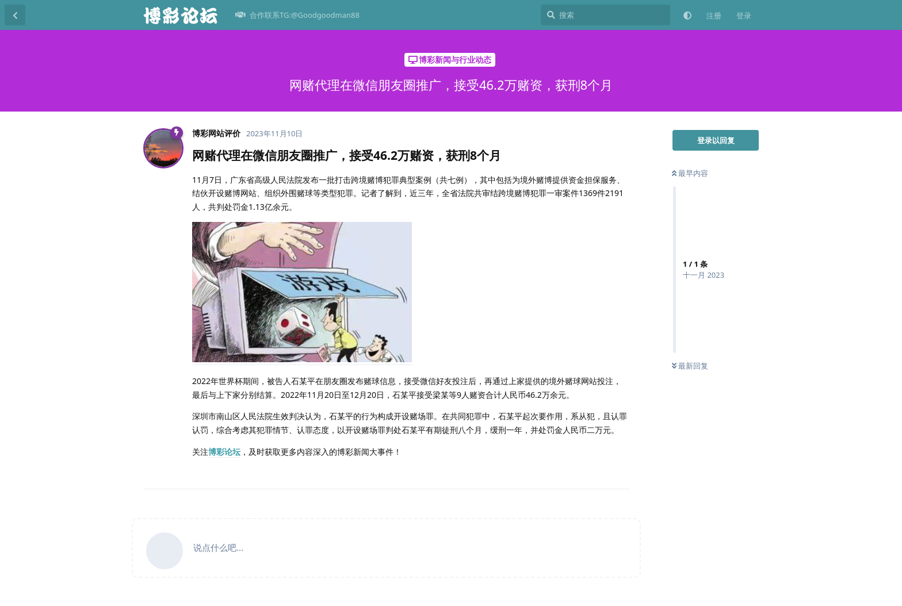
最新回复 (690, 365)
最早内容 (690, 173)
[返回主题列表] (15, 15)
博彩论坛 (224, 451)
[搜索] (605, 15)
